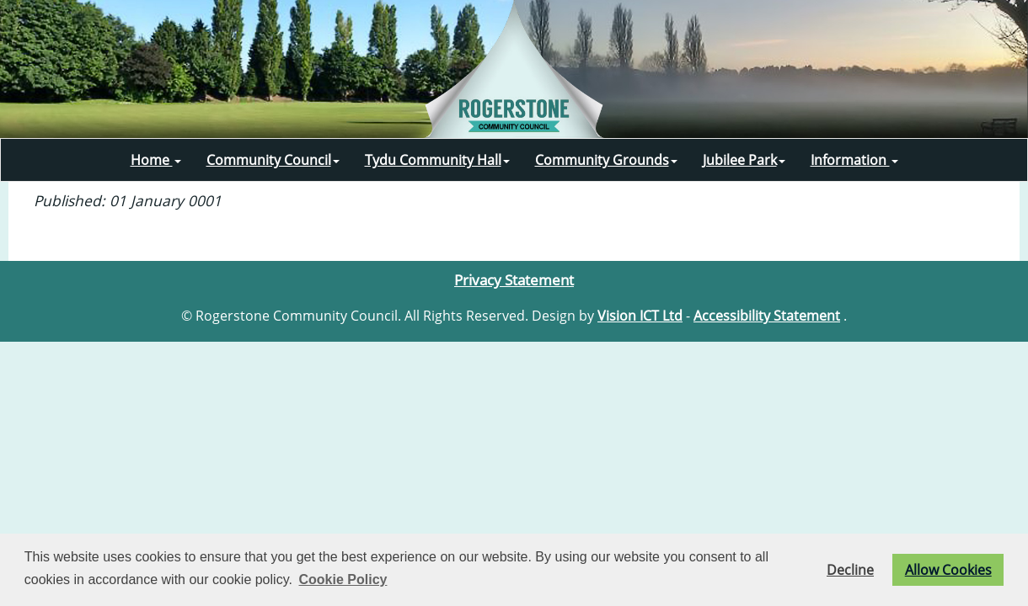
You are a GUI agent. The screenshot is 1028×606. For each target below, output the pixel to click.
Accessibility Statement (766, 315)
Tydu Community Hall (437, 160)
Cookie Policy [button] (343, 579)
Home (156, 160)
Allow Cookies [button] (948, 570)
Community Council (273, 160)
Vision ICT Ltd (640, 315)
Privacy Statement (514, 279)
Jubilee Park (744, 160)
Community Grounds (606, 160)
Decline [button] (850, 570)
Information (854, 160)
